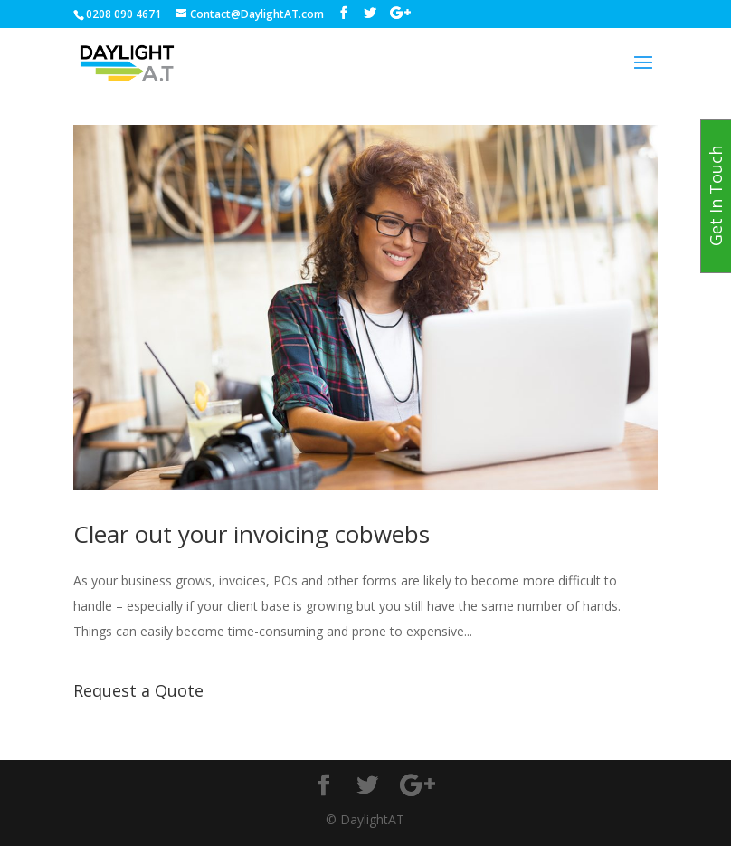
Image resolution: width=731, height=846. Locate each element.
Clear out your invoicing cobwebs (251, 534)
